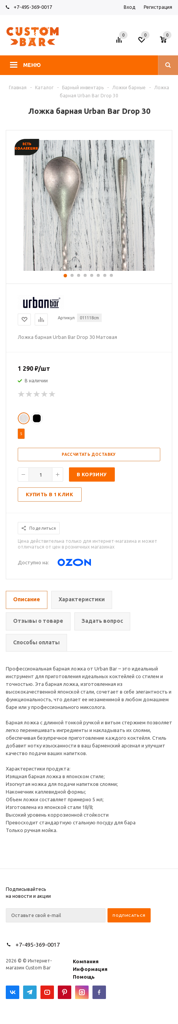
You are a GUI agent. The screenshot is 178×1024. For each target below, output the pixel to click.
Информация (90, 969)
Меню (32, 65)
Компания (86, 961)
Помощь (84, 976)
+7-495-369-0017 (32, 7)
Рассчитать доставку (89, 454)
